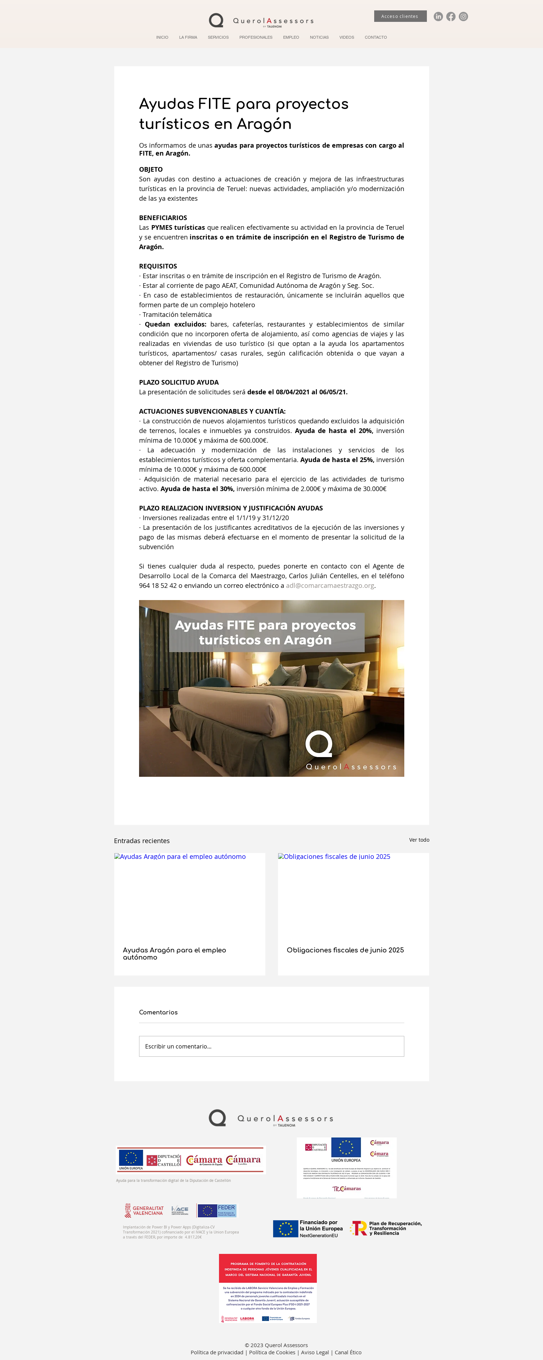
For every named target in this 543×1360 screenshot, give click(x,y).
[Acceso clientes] (400, 16)
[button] (218, 37)
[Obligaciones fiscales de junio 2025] (353, 895)
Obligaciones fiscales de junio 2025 (345, 950)
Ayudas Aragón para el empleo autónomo (174, 954)
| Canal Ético (346, 1352)
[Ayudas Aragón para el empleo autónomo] (189, 895)
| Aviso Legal (313, 1352)
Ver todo (419, 839)
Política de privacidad (218, 1352)
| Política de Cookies (271, 1352)
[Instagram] (463, 16)
